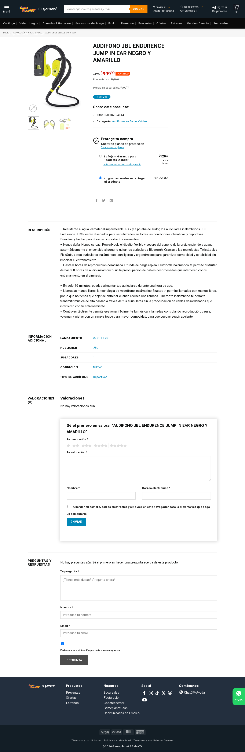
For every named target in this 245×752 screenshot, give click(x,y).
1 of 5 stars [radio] (68, 446)
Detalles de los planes (112, 147)
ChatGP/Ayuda (192, 692)
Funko (112, 23)
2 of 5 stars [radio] (75, 446)
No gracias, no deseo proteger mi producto (124, 180)
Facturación (112, 698)
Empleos (38, 34)
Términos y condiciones (86, 740)
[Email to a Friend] (111, 200)
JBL (95, 347)
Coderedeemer (114, 703)
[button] (33, 108)
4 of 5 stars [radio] (100, 446)
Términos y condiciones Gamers (153, 740)
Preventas (145, 23)
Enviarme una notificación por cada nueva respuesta (90, 650)
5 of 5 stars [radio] (118, 446)
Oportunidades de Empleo (122, 713)
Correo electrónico (156, 488)
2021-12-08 (100, 337)
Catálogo (9, 23)
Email (65, 625)
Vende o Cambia (198, 23)
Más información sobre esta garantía (122, 164)
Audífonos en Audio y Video (60, 33)
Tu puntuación (77, 439)
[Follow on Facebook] (144, 693)
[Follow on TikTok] (157, 693)
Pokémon (127, 23)
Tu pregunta (69, 571)
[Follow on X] (163, 693)
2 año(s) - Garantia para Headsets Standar (119, 158)
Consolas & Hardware (57, 23)
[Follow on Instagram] (151, 693)
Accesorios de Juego (89, 23)
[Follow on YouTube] (144, 700)
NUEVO (97, 367)
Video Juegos (28, 23)
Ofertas (161, 23)
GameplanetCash (17, 34)
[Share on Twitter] (103, 200)
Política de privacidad (117, 740)
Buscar (138, 8)
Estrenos (176, 23)
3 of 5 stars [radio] (86, 446)
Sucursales (220, 23)
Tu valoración (77, 452)
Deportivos (100, 377)
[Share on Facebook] (96, 200)
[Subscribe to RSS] (170, 693)
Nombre (73, 488)
